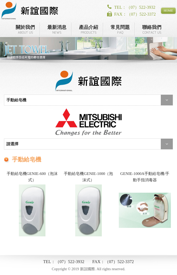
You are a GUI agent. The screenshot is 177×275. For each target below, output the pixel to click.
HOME (168, 10)
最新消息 (56, 30)
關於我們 (25, 30)
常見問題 (120, 30)
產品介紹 (88, 30)
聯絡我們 (151, 30)
